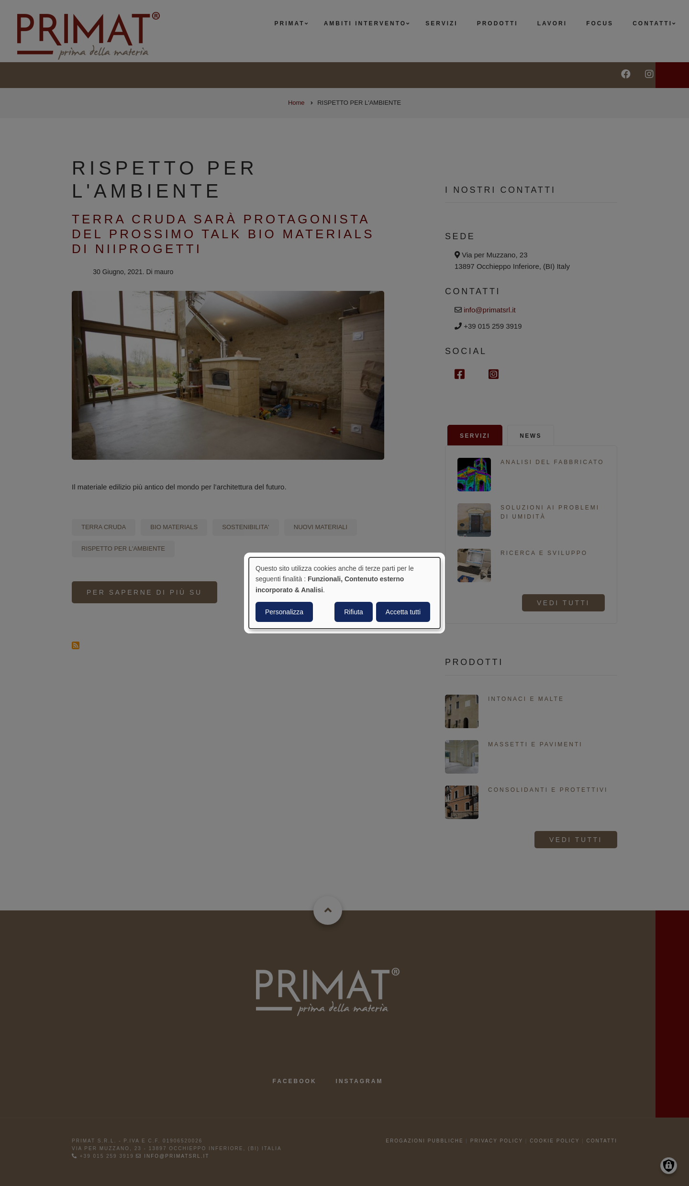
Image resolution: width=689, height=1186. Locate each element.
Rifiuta (353, 612)
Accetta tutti (403, 612)
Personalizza (284, 612)
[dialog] (344, 593)
